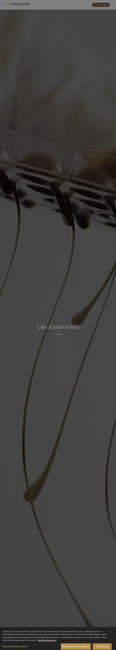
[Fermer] (111, 633)
